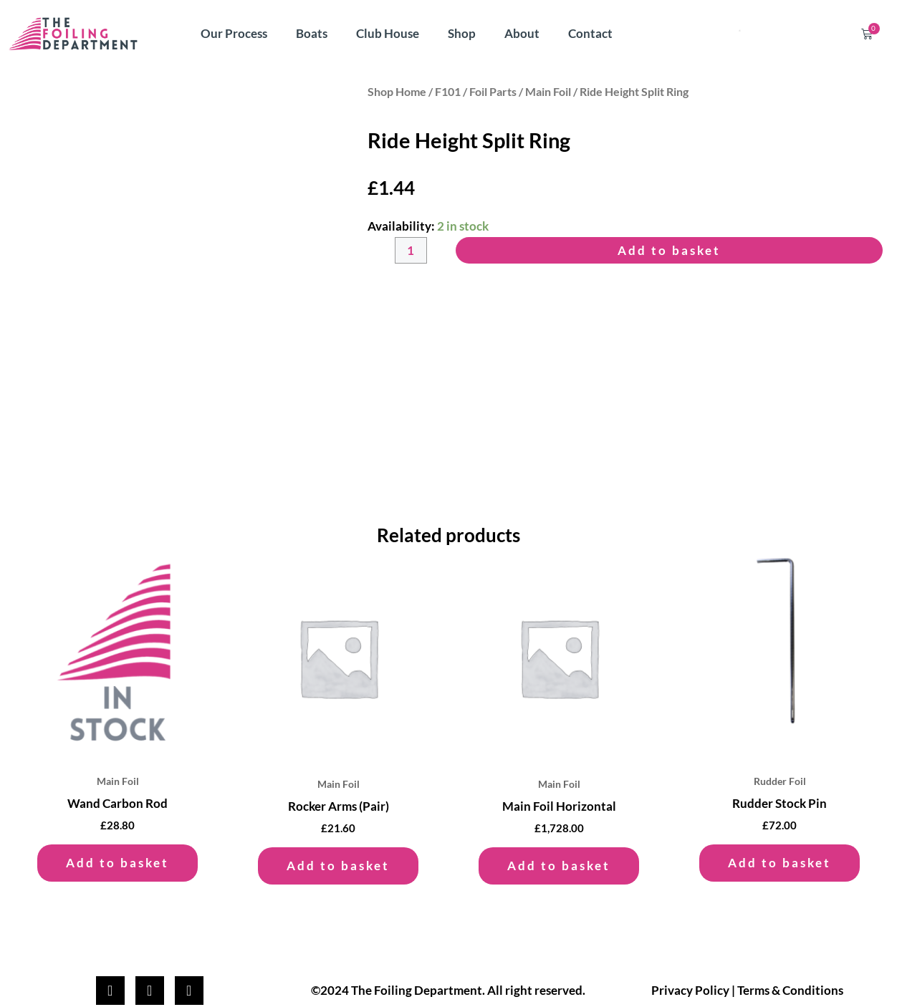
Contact (590, 33)
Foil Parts (493, 91)
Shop (462, 33)
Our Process (234, 33)
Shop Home (397, 91)
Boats (311, 33)
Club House (387, 33)
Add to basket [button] (117, 862)
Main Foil (548, 91)
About (521, 33)
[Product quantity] (411, 250)
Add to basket (669, 250)
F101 (448, 91)
